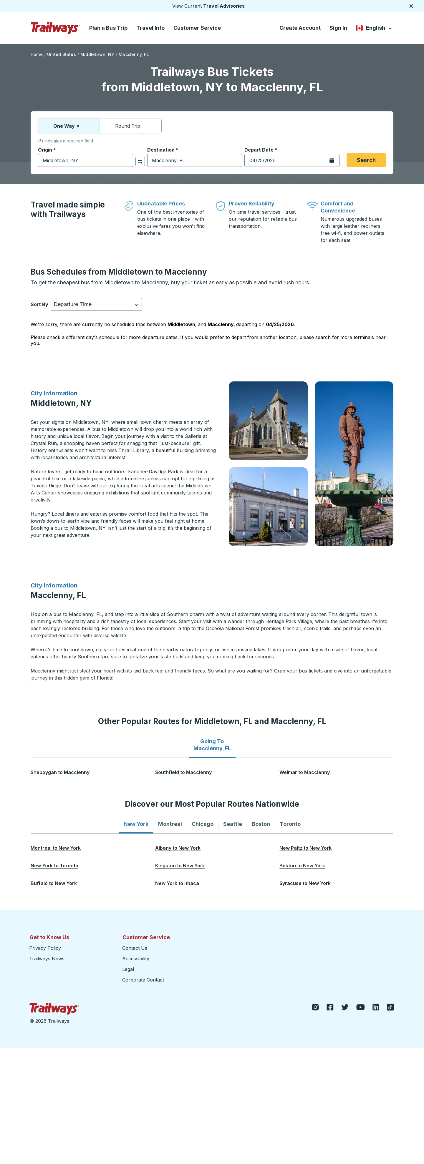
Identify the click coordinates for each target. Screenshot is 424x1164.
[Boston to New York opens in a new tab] (302, 866)
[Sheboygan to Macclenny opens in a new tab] (60, 772)
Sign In (338, 28)
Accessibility (135, 959)
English (374, 28)
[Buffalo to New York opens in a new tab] (54, 883)
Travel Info (150, 28)
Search (366, 160)
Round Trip (130, 126)
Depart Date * (260, 150)
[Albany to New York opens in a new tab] (178, 848)
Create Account (300, 28)
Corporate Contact (143, 980)
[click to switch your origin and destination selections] (140, 161)
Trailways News (46, 959)
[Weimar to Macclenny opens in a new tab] (304, 772)
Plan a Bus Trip (108, 28)
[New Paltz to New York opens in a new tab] (305, 848)
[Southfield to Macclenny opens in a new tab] (183, 772)
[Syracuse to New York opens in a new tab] (305, 883)
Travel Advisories (224, 6)
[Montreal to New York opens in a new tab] (56, 848)
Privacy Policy (45, 948)
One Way (69, 126)
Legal (128, 969)
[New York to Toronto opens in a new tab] (54, 866)
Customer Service (197, 28)
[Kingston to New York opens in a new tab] (180, 866)
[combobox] (85, 160)
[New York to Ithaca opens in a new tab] (177, 883)
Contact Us (134, 948)
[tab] (212, 745)
